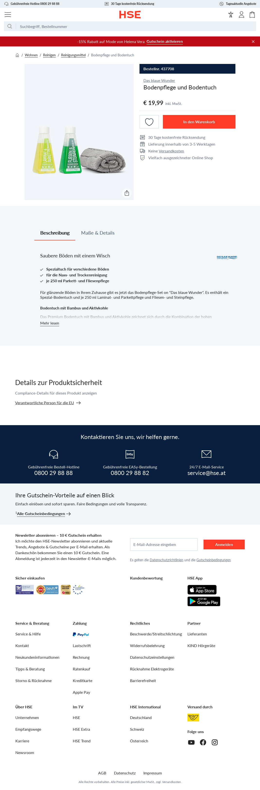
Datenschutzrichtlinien (166, 560)
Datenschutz (125, 773)
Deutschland (141, 717)
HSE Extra (81, 729)
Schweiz (137, 729)
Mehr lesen (49, 323)
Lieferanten (197, 634)
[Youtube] (191, 742)
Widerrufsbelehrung (147, 645)
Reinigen (49, 55)
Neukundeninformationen (37, 657)
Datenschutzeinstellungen (152, 657)
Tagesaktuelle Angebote (237, 3)
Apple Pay (81, 692)
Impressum (152, 773)
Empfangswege (28, 729)
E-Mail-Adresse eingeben (154, 544)
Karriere (22, 740)
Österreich (139, 740)
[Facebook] (203, 742)
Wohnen (31, 55)
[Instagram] (215, 742)
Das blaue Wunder (159, 80)
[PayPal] (81, 634)
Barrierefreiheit (143, 680)
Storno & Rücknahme (33, 680)
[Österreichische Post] (193, 717)
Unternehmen (27, 717)
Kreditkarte (82, 680)
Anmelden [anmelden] (224, 544)
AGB (102, 773)
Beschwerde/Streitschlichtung (156, 634)
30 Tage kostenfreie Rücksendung (129, 3)
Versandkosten (171, 151)
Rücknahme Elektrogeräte (152, 669)
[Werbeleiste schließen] (253, 41)
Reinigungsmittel (73, 55)
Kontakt (22, 645)
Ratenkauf (81, 669)
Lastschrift (82, 645)
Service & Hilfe (28, 634)
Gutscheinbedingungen (213, 560)
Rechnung (81, 657)
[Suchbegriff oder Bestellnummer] (136, 28)
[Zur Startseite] (130, 14)
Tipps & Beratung (30, 669)
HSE (76, 717)
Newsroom (24, 752)
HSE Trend (82, 740)
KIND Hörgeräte (201, 645)
